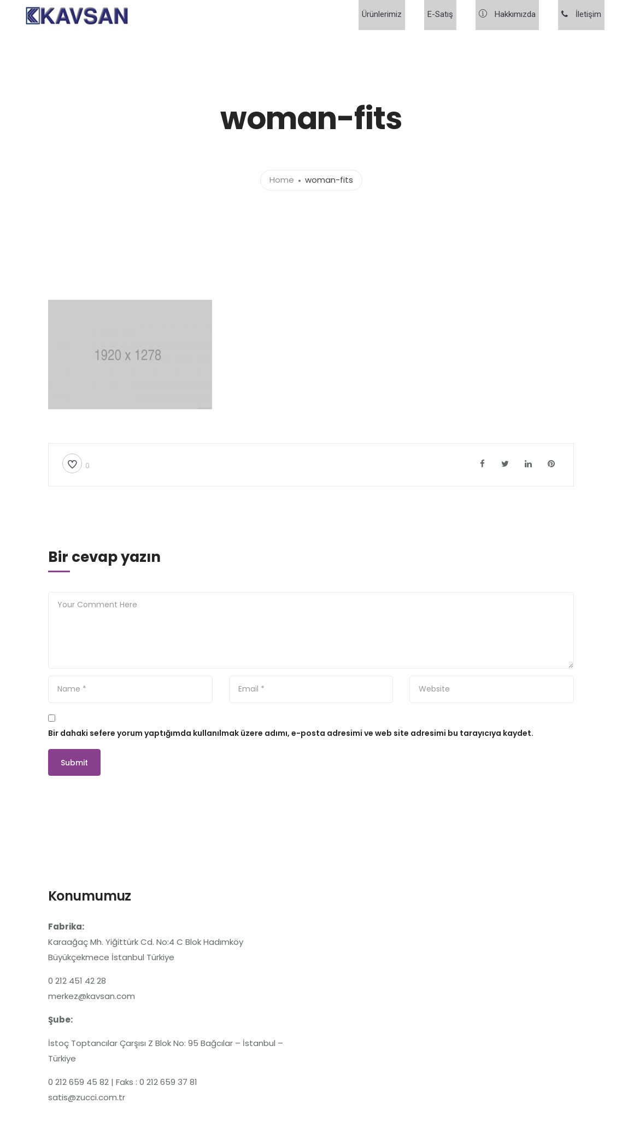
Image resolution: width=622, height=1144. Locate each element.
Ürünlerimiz (405, 15)
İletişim (585, 15)
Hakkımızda (517, 15)
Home (281, 180)
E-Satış (457, 15)
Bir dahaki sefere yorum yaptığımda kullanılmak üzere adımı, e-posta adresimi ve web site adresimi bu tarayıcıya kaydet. (290, 733)
